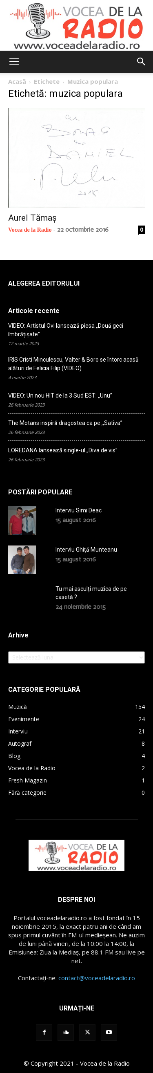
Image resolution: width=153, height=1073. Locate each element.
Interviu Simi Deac (78, 510)
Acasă (17, 81)
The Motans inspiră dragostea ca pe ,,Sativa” (65, 423)
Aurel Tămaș (32, 218)
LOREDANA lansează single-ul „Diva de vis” (63, 450)
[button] (14, 62)
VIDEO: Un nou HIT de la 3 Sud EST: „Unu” (60, 395)
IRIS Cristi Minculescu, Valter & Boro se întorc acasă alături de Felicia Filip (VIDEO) (73, 363)
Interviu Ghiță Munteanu (86, 549)
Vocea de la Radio (29, 230)
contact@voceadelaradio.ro (96, 978)
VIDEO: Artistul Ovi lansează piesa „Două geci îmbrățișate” (65, 330)
